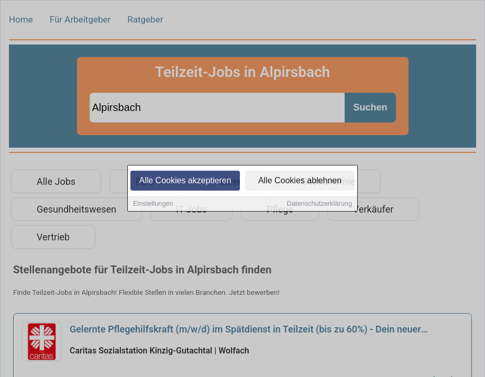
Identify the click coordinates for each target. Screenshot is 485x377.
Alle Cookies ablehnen (299, 180)
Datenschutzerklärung (319, 204)
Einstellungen (153, 204)
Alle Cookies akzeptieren (185, 180)
